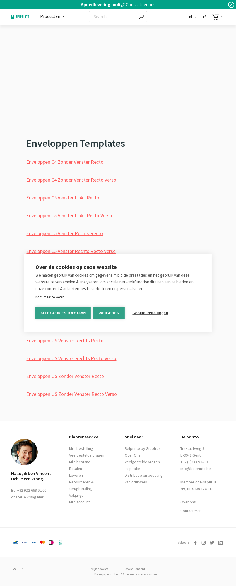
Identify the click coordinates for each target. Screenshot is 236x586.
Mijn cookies (99, 569)
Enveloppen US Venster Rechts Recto (64, 340)
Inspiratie (132, 468)
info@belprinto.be (195, 468)
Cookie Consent (134, 569)
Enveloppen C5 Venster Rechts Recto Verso (71, 251)
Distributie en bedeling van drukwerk (144, 478)
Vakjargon (77, 495)
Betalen (75, 468)
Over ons (188, 502)
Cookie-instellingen (150, 313)
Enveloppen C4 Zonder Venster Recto (64, 162)
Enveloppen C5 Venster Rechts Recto (64, 233)
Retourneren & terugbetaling (81, 485)
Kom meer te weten (49, 297)
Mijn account (79, 502)
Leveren (76, 475)
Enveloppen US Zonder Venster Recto (65, 376)
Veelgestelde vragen (86, 455)
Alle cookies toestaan (63, 313)
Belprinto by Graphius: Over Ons (143, 452)
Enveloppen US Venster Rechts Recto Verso (71, 358)
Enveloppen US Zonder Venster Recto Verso (71, 394)
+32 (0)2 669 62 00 (194, 461)
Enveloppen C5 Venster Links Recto (62, 197)
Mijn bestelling (81, 448)
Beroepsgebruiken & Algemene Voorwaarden (125, 574)
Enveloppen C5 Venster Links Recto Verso (69, 215)
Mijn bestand (79, 461)
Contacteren (190, 510)
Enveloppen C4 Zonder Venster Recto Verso (71, 180)
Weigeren (108, 313)
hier (40, 497)
